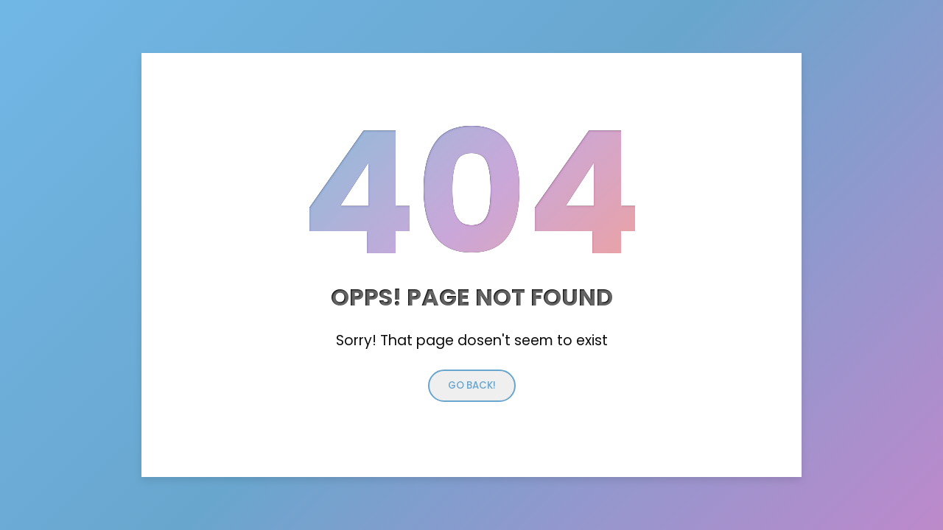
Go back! (472, 385)
